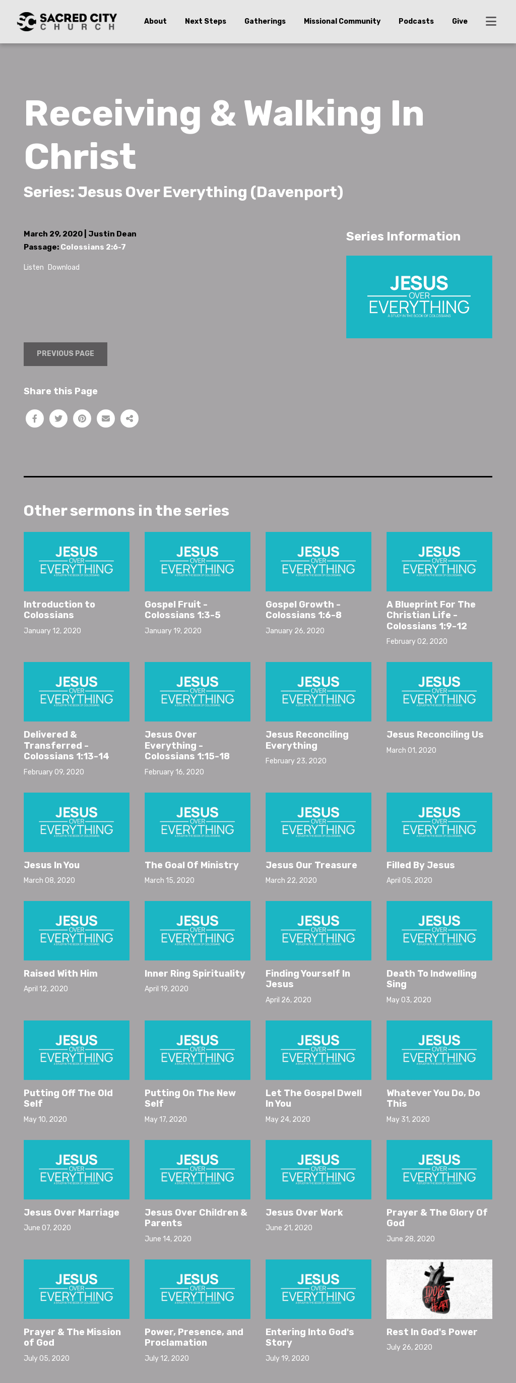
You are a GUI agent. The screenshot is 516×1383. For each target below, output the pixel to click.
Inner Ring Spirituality (195, 973)
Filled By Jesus (420, 865)
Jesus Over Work (304, 1212)
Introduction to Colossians (59, 610)
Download (64, 267)
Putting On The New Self (190, 1099)
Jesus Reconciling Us (435, 734)
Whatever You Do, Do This (433, 1099)
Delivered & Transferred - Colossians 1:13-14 (66, 745)
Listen (34, 267)
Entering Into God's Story (310, 1338)
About (155, 21)
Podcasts (416, 21)
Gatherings (265, 21)
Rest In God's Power (432, 1332)
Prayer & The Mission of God (72, 1338)
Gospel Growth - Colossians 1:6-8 (304, 610)
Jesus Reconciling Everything (307, 740)
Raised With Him (61, 973)
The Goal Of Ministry (192, 865)
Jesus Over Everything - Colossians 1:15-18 (187, 745)
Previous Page (65, 353)
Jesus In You (52, 865)
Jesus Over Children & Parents (196, 1218)
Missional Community (342, 21)
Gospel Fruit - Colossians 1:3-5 (183, 610)
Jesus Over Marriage (71, 1212)
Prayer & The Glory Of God (437, 1218)
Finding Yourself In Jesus (308, 979)
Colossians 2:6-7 (93, 247)
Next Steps (205, 21)
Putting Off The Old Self (68, 1099)
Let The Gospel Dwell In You (314, 1099)
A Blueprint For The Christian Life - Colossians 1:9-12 (431, 615)
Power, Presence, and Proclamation (194, 1338)
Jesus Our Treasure (311, 865)
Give (460, 21)
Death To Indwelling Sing (431, 979)
